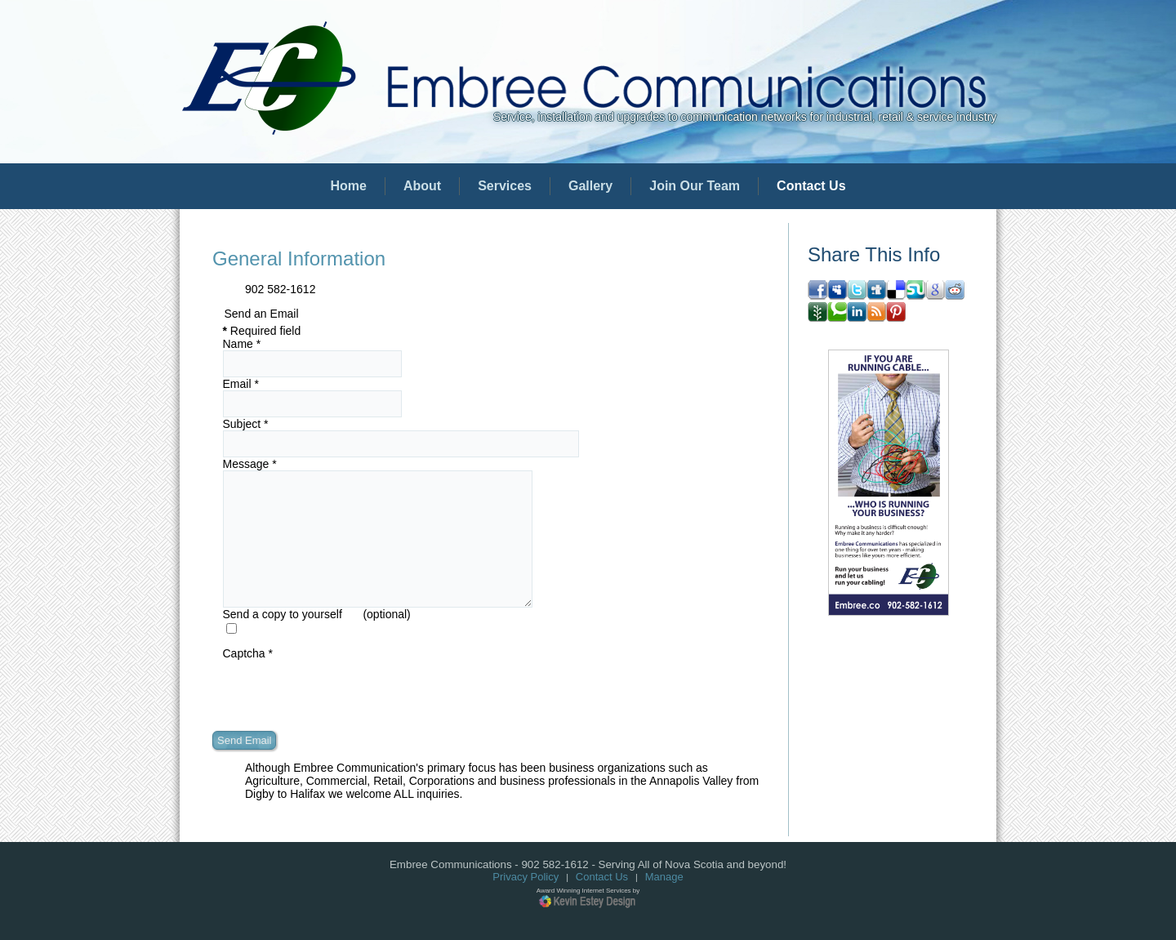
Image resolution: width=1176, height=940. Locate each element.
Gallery (590, 186)
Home (348, 186)
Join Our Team (694, 186)
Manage (664, 877)
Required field (262, 330)
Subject (246, 423)
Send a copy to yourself (282, 614)
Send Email (244, 740)
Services (505, 186)
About (422, 186)
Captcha (248, 653)
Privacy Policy (525, 877)
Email (241, 383)
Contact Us (811, 186)
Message (250, 463)
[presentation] (347, 692)
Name (242, 343)
